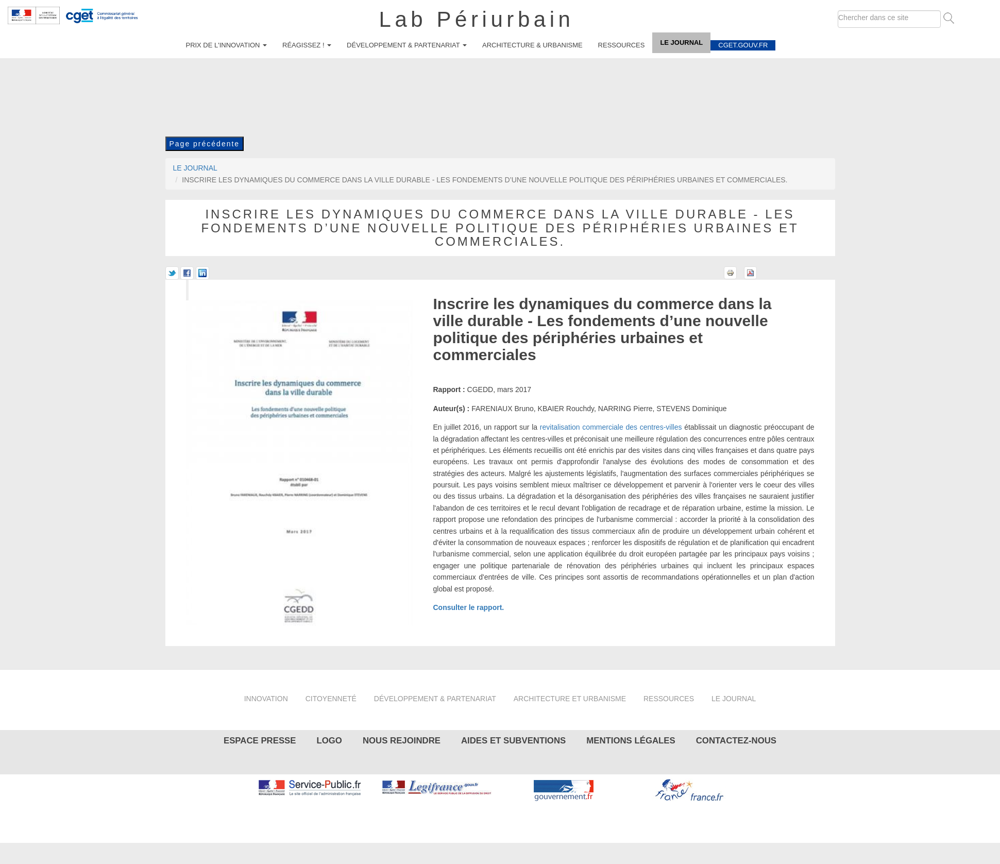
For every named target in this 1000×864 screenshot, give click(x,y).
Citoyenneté (331, 698)
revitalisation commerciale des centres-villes (611, 427)
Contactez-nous (736, 741)
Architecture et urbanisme (570, 698)
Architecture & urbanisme (532, 45)
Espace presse (260, 741)
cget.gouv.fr (743, 45)
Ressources (621, 45)
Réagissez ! (306, 45)
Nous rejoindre (401, 741)
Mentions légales (630, 741)
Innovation (266, 698)
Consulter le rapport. (468, 607)
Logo (329, 741)
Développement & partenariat (407, 45)
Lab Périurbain (476, 19)
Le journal (681, 42)
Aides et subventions (513, 741)
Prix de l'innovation (226, 45)
